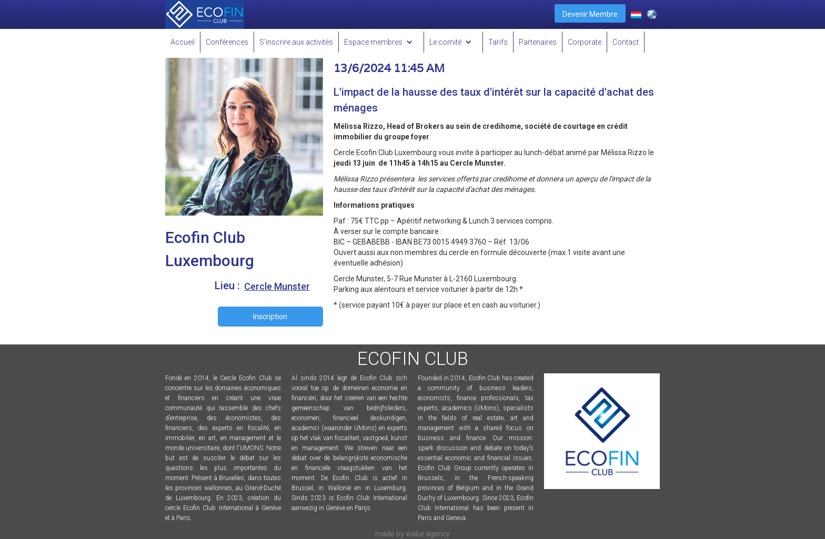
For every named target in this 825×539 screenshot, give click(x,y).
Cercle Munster (277, 286)
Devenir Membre (590, 14)
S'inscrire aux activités (296, 42)
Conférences (227, 42)
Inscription (270, 316)
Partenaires (538, 42)
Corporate (584, 42)
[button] (381, 42)
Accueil (182, 42)
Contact (625, 42)
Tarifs (498, 42)
